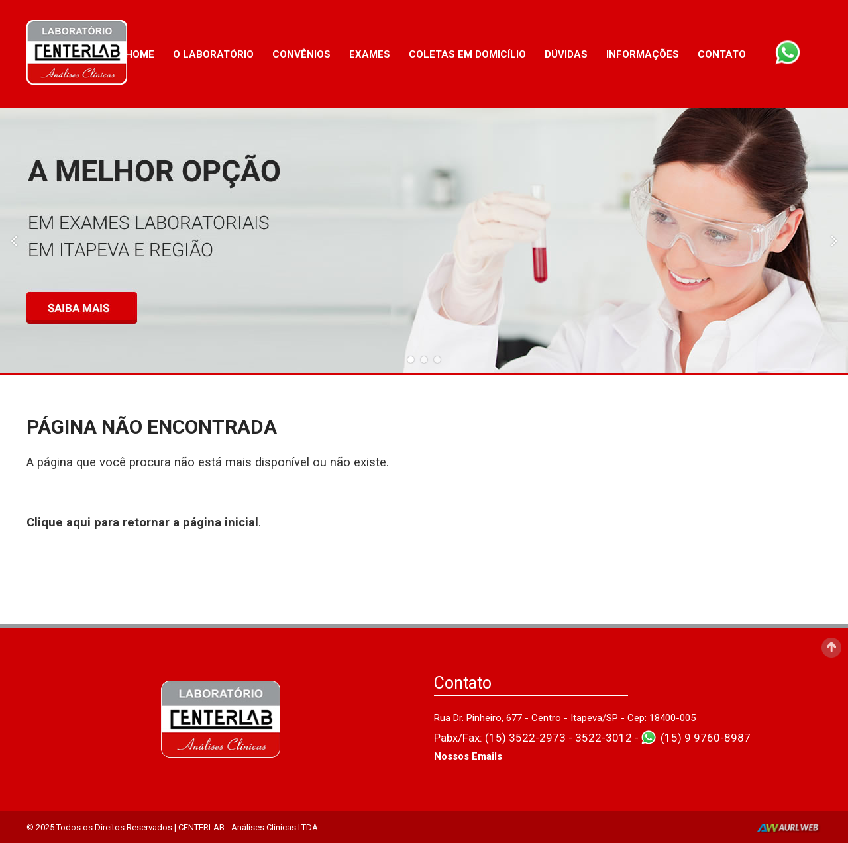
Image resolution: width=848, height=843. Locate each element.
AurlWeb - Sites (789, 828)
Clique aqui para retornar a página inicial (142, 522)
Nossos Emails (468, 756)
